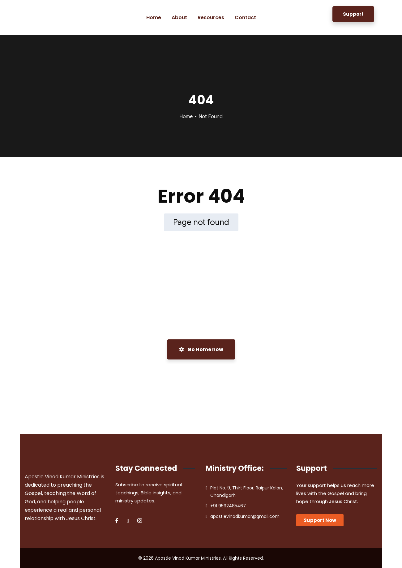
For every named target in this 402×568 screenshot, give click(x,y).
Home (186, 117)
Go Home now (201, 349)
